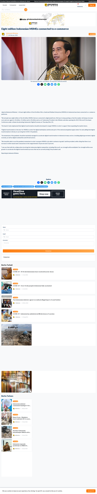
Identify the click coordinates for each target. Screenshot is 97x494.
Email (4, 234)
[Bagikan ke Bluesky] (52, 84)
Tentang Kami (13, 5)
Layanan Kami (22, 5)
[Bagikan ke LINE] (45, 84)
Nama (4, 227)
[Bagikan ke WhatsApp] (58, 84)
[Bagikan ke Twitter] (42, 84)
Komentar (5, 240)
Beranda (5, 5)
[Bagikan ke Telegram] (55, 84)
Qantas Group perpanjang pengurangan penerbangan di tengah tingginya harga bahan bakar (70, 1)
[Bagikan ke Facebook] (38, 84)
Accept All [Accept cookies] (91, 491)
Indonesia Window (12, 33)
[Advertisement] (48, 98)
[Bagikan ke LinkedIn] (48, 84)
